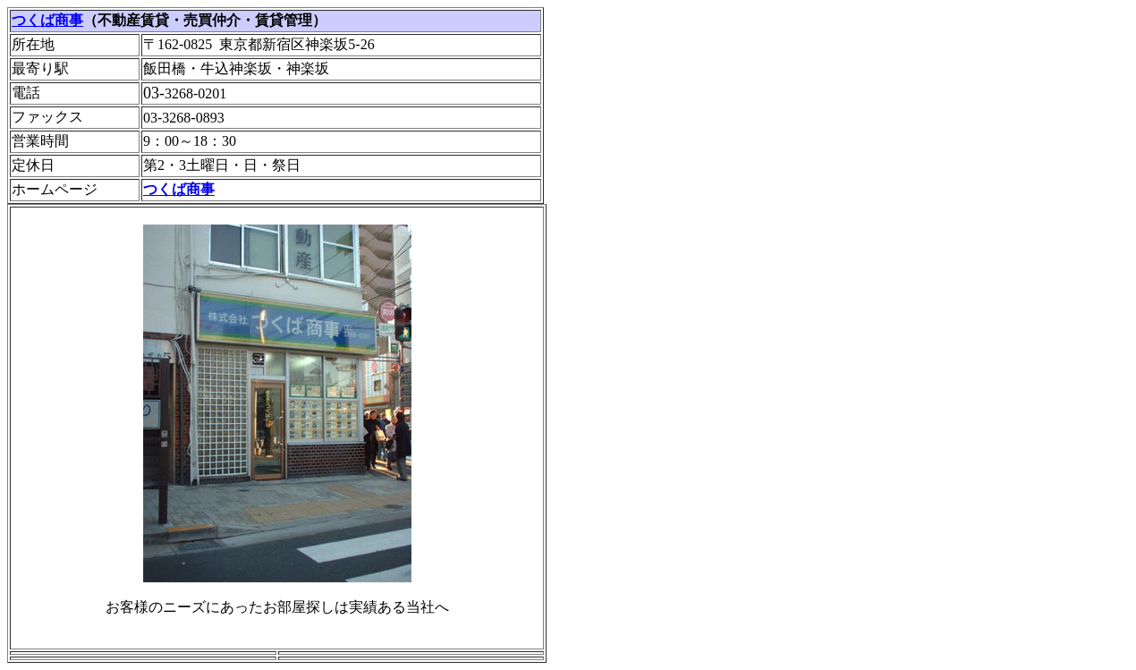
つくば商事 (47, 20)
